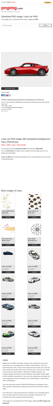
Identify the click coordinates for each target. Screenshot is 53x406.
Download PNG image (10, 88)
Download (8, 217)
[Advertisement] (26, 40)
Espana (13, 2)
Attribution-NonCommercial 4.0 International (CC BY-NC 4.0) (25, 99)
